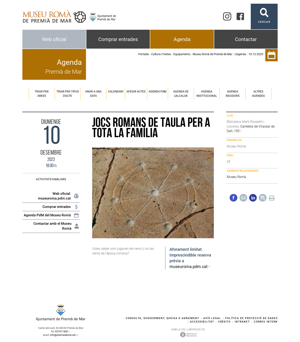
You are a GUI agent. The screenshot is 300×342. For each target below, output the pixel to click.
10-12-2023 (255, 54)
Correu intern (266, 321)
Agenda (182, 39)
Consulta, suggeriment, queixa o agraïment (162, 318)
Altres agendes (258, 93)
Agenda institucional (206, 93)
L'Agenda (240, 54)
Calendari (115, 91)
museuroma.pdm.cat (188, 266)
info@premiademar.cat (63, 335)
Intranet (242, 321)
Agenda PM (157, 91)
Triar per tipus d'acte (67, 93)
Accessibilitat (202, 321)
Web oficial (54, 39)
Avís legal (212, 318)
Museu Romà (236, 177)
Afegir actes (135, 91)
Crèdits (224, 321)
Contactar (246, 39)
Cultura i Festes (161, 54)
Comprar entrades (118, 39)
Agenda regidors (232, 93)
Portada (143, 54)
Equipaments (181, 54)
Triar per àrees (42, 93)
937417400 (61, 331)
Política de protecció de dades (251, 318)
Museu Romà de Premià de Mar (212, 54)
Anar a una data (93, 93)
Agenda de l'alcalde (181, 93)
